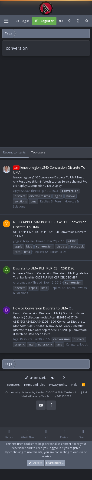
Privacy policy (58, 385)
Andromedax (21, 282)
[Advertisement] (43, 104)
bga (15, 339)
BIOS (63, 252)
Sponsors (13, 385)
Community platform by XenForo (42, 392)
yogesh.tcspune (23, 241)
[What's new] (78, 21)
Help (74, 385)
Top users (38, 152)
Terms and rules (34, 385)
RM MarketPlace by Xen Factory (54, 394)
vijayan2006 (21, 191)
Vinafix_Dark (35, 378)
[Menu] (6, 21)
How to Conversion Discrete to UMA (40, 308)
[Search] (86, 21)
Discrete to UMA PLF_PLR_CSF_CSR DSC (43, 268)
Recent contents (14, 152)
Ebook (83, 344)
